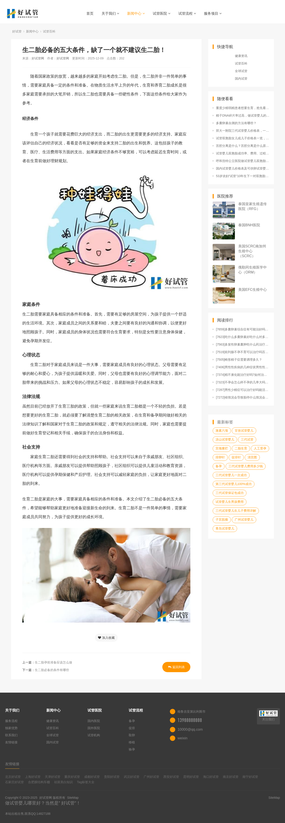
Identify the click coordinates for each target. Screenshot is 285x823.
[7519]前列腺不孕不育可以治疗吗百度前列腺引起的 (242, 352)
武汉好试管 (131, 777)
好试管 (17, 31)
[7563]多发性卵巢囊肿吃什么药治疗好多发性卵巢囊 (242, 344)
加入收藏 (106, 637)
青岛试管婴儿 (225, 528)
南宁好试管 (250, 777)
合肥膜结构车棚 (39, 782)
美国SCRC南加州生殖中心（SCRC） (252, 251)
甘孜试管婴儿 (244, 430)
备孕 (219, 466)
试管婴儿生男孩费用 (230, 502)
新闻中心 (136, 13)
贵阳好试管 (112, 777)
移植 (132, 742)
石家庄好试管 (14, 782)
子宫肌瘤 (222, 519)
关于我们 (110, 13)
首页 (90, 13)
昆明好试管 (191, 777)
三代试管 (247, 439)
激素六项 (222, 430)
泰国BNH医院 (249, 225)
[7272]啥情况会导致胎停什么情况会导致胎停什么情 (242, 397)
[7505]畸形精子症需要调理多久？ (239, 359)
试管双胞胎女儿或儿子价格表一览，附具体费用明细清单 (242, 138)
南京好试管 (230, 777)
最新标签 (225, 422)
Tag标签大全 (85, 782)
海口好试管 (211, 777)
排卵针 (220, 457)
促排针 (236, 457)
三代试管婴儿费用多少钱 (245, 466)
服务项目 (213, 13)
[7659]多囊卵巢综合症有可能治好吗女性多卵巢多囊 (242, 329)
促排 (132, 728)
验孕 (132, 749)
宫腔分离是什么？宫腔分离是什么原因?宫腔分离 (242, 146)
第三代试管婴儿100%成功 (234, 484)
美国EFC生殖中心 (252, 289)
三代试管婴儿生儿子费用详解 (236, 510)
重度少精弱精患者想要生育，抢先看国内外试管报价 (242, 108)
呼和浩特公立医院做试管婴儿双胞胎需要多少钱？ (242, 161)
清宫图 (252, 457)
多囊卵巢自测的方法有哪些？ (236, 123)
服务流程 (11, 721)
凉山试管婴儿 (225, 439)
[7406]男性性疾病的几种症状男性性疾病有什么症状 (242, 367)
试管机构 (94, 735)
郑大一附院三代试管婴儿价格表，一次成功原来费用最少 (242, 130)
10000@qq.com (190, 729)
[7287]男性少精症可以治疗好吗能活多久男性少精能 (242, 390)
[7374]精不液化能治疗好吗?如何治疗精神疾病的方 (242, 374)
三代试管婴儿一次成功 (231, 475)
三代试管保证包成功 (230, 493)
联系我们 (11, 735)
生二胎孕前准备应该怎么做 (53, 662)
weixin (182, 738)
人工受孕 (260, 448)
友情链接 (11, 742)
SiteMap (72, 797)
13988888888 (189, 720)
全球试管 (241, 71)
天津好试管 (52, 777)
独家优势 (11, 728)
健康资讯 (241, 56)
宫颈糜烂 (222, 448)
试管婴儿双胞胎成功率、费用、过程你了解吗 (242, 153)
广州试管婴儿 (244, 519)
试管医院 (161, 13)
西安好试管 (171, 777)
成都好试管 (92, 777)
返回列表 (176, 667)
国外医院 (94, 728)
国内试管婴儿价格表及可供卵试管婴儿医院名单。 (242, 168)
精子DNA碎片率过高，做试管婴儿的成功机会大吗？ (242, 115)
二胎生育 (241, 448)
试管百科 (49, 31)
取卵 (132, 735)
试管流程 (187, 13)
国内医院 (94, 721)
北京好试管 (13, 777)
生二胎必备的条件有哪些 (52, 670)
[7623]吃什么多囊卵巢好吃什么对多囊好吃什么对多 (242, 337)
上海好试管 (33, 777)
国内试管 (241, 78)
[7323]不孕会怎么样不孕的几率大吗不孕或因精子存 (242, 382)
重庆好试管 (72, 777)
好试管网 (38, 58)
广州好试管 (151, 777)
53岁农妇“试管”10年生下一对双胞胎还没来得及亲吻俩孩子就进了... (242, 176)
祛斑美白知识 (63, 782)
